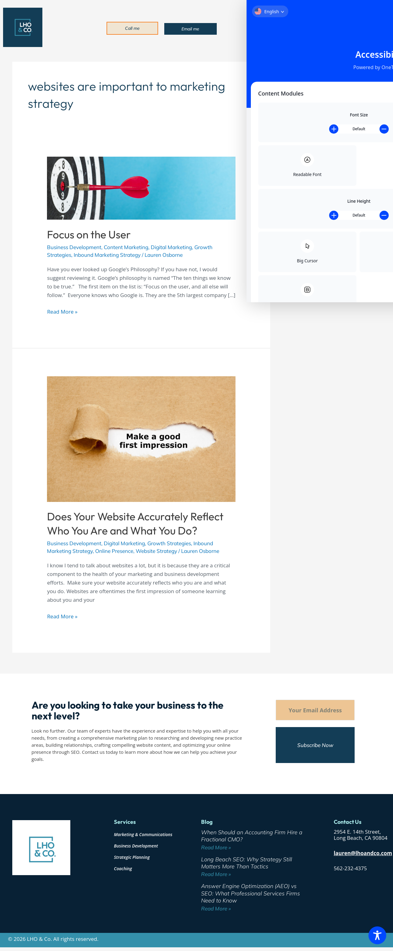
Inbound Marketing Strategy (107, 255)
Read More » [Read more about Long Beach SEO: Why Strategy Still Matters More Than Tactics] (216, 874)
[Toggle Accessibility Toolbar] (377, 935)
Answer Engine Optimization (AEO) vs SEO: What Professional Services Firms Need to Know (330, 174)
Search (296, 64)
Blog (335, 27)
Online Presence (114, 551)
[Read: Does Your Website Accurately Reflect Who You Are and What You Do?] (141, 438)
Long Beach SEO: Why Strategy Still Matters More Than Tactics (246, 863)
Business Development (74, 247)
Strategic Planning (132, 857)
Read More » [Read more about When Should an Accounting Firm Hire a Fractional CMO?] (216, 847)
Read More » (62, 311)
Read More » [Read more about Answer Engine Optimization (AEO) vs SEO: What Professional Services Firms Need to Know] (216, 908)
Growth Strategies (169, 543)
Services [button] (284, 28)
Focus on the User (89, 234)
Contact (355, 27)
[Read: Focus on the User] (141, 187)
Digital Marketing (171, 247)
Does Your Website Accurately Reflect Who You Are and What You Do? (135, 523)
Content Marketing (126, 247)
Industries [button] (312, 28)
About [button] (259, 28)
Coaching (123, 868)
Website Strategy (156, 551)
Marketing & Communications (143, 834)
